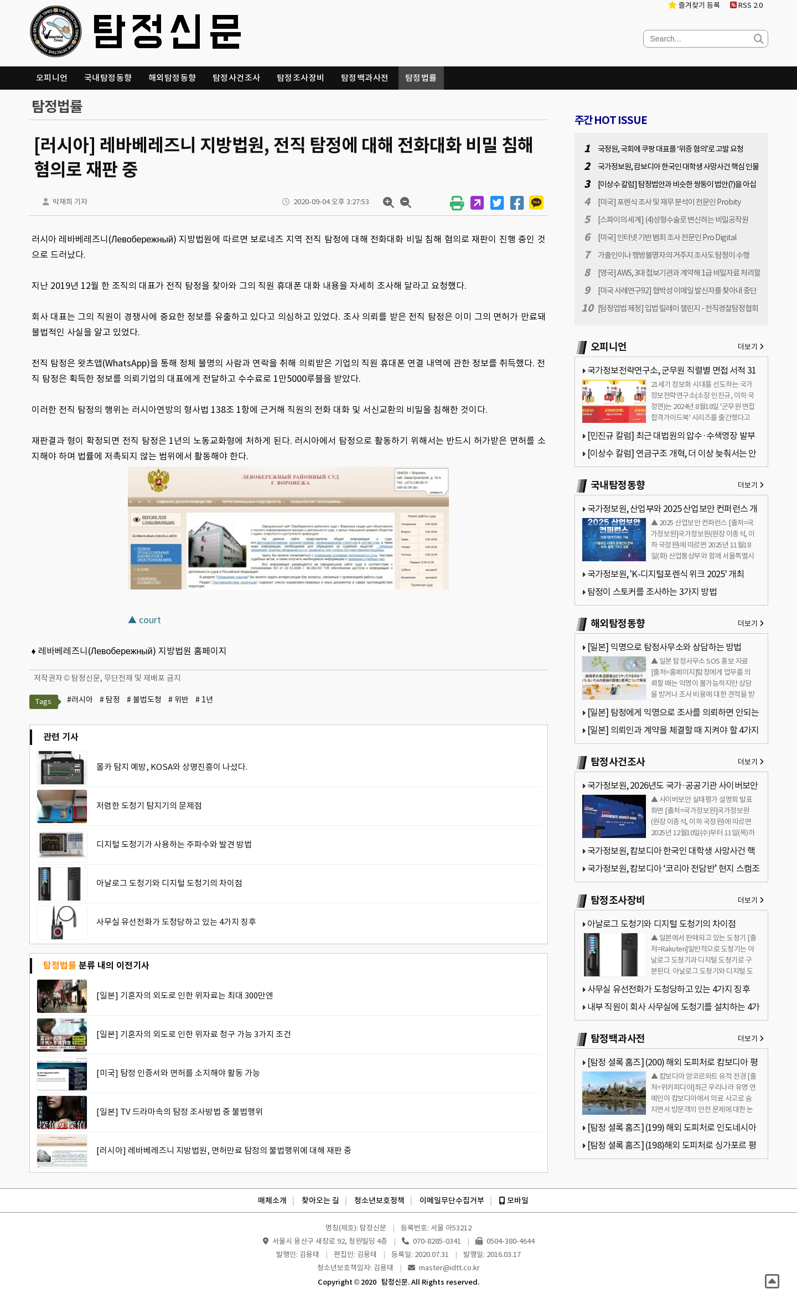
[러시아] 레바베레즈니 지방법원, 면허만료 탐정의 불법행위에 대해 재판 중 (223, 1150)
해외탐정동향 (172, 78)
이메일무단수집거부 (452, 1200)
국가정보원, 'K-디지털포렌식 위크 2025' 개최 (665, 573)
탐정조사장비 (301, 78)
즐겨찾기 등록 (694, 5)
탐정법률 (421, 78)
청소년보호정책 (379, 1200)
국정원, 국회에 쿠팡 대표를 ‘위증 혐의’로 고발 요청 (670, 149)
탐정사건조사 (237, 78)
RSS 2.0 (746, 5)
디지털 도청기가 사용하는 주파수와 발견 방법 (174, 844)
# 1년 (204, 700)
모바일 (514, 1200)
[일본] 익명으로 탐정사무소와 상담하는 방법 (664, 647)
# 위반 (178, 700)
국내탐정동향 (108, 78)
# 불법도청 (144, 700)
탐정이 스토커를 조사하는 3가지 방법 (652, 591)
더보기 (751, 346)
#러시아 (80, 700)
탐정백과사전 (365, 78)
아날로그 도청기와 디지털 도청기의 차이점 (169, 883)
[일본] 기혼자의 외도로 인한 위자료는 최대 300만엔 (184, 995)
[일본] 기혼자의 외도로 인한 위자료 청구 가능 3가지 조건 (193, 1034)
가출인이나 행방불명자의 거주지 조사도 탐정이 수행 (673, 255)
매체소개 (272, 1200)
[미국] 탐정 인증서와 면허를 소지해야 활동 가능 (178, 1073)
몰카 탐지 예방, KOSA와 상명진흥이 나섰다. (171, 767)
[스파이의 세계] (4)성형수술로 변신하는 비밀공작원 (673, 220)
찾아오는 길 (320, 1200)
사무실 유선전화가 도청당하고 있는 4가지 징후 (176, 922)
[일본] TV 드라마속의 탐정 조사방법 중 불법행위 (179, 1111)
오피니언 (52, 78)
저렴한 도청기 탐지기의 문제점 (149, 805)
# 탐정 (110, 700)
